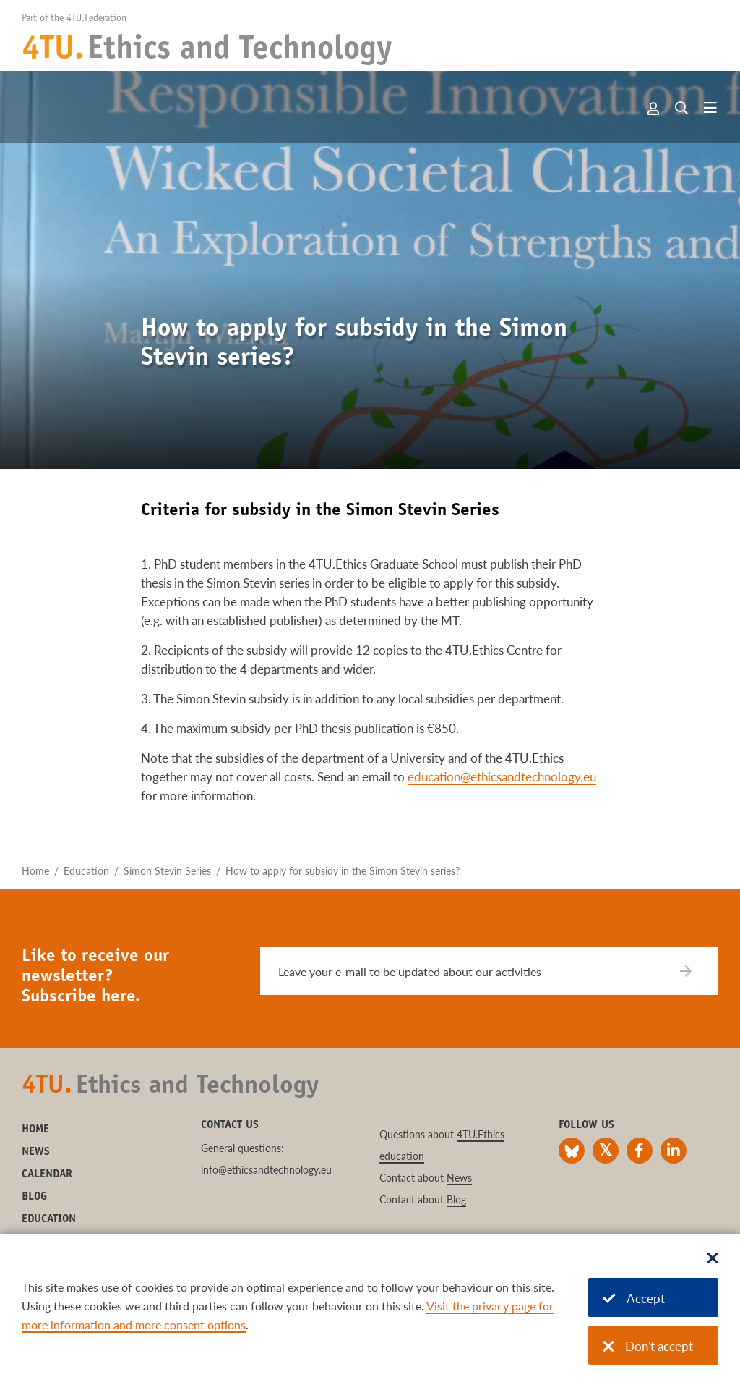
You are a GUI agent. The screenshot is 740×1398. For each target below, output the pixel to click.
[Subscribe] (694, 971)
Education (86, 871)
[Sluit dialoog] (712, 1259)
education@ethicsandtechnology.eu (502, 776)
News (36, 1152)
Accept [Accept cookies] (634, 1298)
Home (35, 871)
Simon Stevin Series (167, 871)
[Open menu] (710, 109)
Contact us (230, 1125)
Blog (34, 1197)
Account (654, 109)
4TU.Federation (96, 19)
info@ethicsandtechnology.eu (266, 1170)
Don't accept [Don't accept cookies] (648, 1346)
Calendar (47, 1174)
